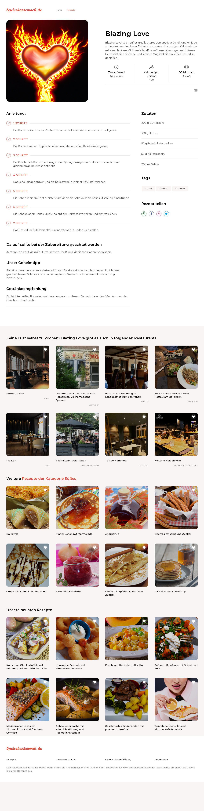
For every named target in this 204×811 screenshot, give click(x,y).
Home (59, 10)
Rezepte (71, 10)
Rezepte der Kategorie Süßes (49, 478)
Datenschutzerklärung (118, 759)
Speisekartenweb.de (24, 10)
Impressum (161, 759)
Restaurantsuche (66, 759)
